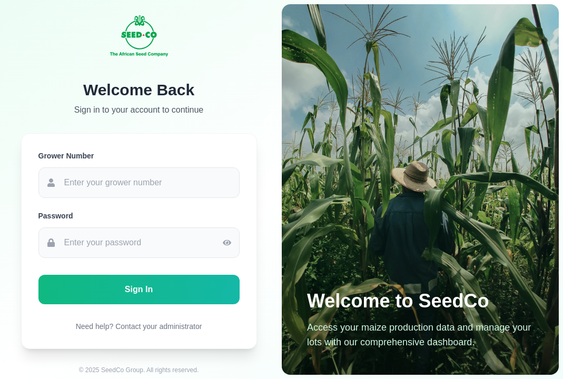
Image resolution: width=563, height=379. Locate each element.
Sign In (139, 289)
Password (55, 216)
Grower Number (66, 156)
